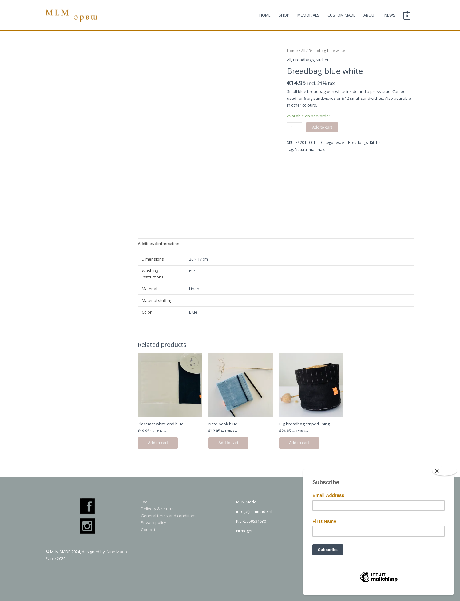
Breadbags (303, 60)
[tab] (158, 244)
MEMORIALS (308, 15)
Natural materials (310, 149)
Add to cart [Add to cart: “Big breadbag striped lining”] (301, 443)
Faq (144, 502)
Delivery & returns (158, 509)
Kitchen (322, 60)
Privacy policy (153, 522)
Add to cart (322, 127)
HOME (265, 15)
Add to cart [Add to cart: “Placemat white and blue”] (160, 443)
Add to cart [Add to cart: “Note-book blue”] (231, 443)
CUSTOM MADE (341, 15)
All (302, 51)
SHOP (284, 15)
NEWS (389, 15)
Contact (148, 529)
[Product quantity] (294, 128)
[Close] (444, 471)
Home (292, 51)
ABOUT (369, 15)
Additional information (158, 244)
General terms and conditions (168, 515)
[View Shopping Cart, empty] (406, 15)
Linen (194, 289)
